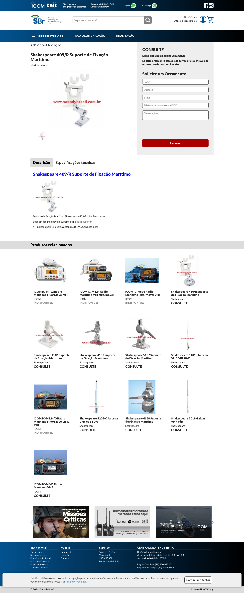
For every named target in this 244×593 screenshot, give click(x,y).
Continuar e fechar (198, 580)
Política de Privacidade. (74, 581)
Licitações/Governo (39, 561)
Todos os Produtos (47, 36)
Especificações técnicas (75, 162)
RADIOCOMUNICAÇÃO (90, 35)
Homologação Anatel (40, 558)
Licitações (65, 555)
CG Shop (209, 589)
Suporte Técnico (107, 552)
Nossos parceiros (38, 555)
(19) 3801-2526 (163, 564)
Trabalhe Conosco (39, 567)
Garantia (65, 558)
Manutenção (105, 555)
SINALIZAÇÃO (125, 35)
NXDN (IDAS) (105, 558)
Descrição (41, 162)
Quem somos (36, 552)
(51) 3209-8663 (166, 567)
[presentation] (175, 129)
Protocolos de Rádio (109, 561)
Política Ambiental (39, 564)
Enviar (175, 143)
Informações (67, 552)
